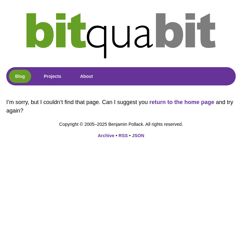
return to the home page (181, 102)
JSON (138, 135)
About (86, 76)
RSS (123, 135)
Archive (106, 135)
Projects (52, 76)
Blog (20, 76)
